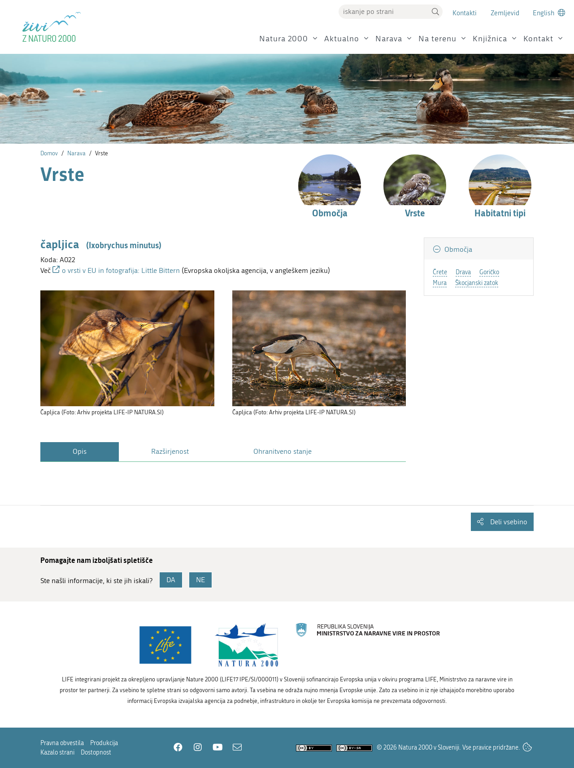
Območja (457, 249)
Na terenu (437, 39)
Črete (440, 272)
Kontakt (538, 39)
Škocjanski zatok (476, 283)
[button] (435, 11)
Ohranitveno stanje (282, 451)
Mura (440, 283)
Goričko (489, 272)
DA (170, 579)
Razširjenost (170, 451)
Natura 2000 (283, 39)
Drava (463, 272)
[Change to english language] (549, 13)
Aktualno (341, 39)
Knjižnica (490, 39)
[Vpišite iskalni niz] (383, 11)
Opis (80, 451)
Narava (388, 39)
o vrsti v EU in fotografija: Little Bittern (122, 270)
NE (200, 579)
